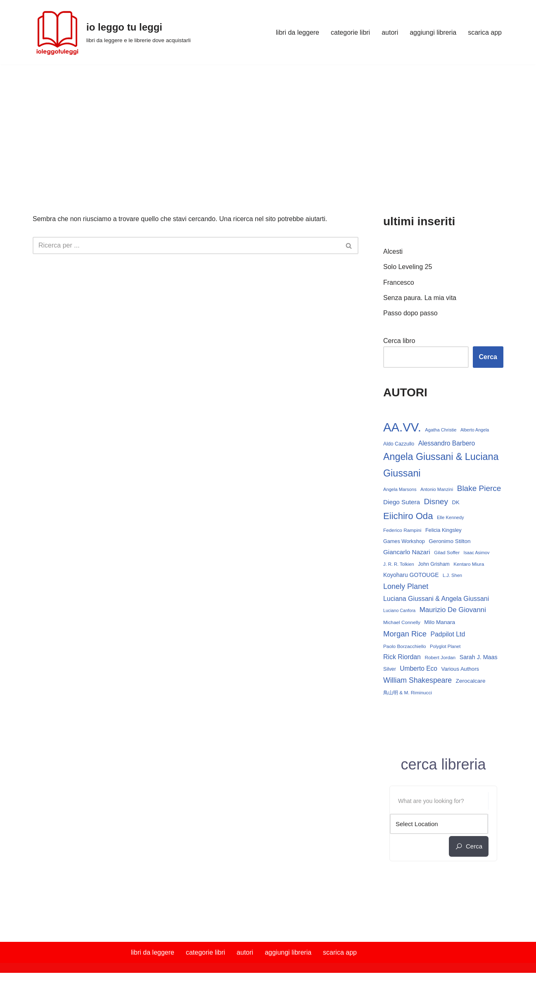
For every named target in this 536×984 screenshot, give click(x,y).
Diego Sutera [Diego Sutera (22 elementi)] (401, 501)
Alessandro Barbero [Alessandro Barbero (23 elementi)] (446, 443)
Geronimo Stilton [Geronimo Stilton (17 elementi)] (449, 541)
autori (390, 32)
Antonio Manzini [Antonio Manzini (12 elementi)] (436, 489)
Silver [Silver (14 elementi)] (389, 669)
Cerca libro (399, 340)
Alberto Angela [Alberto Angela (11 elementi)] (474, 429)
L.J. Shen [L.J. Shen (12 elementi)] (452, 575)
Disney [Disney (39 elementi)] (436, 501)
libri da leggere (297, 32)
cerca (468, 846)
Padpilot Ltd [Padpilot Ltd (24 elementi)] (447, 634)
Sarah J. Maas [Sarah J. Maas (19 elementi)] (479, 657)
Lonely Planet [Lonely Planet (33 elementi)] (405, 586)
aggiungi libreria (433, 32)
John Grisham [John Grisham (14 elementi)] (434, 564)
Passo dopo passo (410, 313)
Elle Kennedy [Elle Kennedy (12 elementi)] (450, 517)
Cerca (488, 356)
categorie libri (350, 32)
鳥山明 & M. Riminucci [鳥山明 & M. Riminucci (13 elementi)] (407, 693)
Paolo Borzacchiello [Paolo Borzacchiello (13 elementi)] (404, 646)
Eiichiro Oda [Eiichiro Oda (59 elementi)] (408, 516)
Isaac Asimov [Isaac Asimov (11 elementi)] (477, 552)
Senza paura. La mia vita (419, 297)
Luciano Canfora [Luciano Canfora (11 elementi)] (399, 610)
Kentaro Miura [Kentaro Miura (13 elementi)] (468, 564)
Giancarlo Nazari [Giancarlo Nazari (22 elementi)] (406, 551)
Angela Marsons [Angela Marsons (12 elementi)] (400, 489)
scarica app (485, 32)
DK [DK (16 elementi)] (456, 502)
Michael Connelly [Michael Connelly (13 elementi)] (401, 622)
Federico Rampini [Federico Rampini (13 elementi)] (402, 530)
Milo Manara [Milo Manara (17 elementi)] (439, 622)
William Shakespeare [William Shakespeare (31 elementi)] (417, 680)
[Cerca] (186, 245)
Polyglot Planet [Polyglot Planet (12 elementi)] (445, 646)
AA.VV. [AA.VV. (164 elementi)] (402, 427)
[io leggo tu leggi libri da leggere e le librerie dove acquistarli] (112, 32)
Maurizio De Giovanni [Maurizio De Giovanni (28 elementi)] (453, 610)
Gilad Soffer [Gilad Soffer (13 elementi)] (447, 552)
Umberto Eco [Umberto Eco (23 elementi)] (418, 668)
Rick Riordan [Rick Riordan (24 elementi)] (402, 656)
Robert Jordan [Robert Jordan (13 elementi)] (440, 657)
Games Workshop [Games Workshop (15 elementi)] (404, 541)
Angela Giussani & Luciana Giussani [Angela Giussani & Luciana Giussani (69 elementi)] (440, 465)
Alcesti (393, 251)
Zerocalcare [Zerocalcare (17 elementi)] (471, 681)
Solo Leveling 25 (407, 266)
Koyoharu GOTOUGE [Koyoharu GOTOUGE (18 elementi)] (411, 575)
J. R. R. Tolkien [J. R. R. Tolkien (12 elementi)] (398, 564)
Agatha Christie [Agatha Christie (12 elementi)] (440, 429)
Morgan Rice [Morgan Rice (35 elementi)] (405, 633)
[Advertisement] (268, 126)
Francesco (398, 282)
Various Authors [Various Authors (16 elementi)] (460, 669)
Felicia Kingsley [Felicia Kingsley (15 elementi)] (443, 530)
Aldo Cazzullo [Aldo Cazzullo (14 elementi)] (398, 444)
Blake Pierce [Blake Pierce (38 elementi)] (479, 488)
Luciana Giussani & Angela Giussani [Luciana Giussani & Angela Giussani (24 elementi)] (436, 598)
